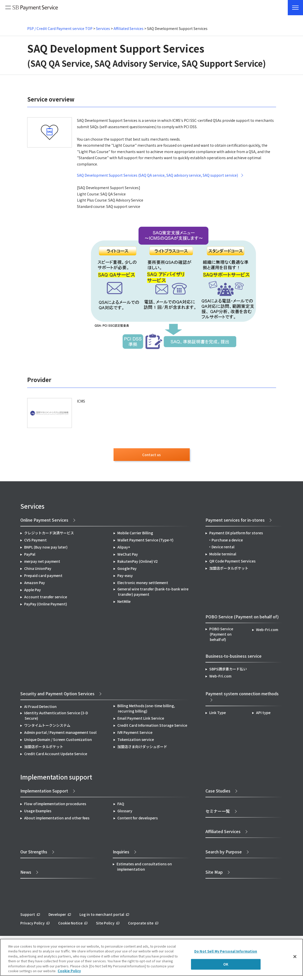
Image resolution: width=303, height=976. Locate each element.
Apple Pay (32, 591)
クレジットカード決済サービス (49, 534)
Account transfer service (45, 598)
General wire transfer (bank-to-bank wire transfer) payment (152, 593)
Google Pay (127, 569)
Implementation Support (44, 792)
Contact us (151, 455)
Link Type (217, 714)
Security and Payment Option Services (57, 695)
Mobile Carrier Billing (135, 534)
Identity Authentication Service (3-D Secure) (56, 717)
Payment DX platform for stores (236, 534)
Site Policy (105, 924)
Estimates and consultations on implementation (144, 868)
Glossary (124, 812)
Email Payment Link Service (140, 719)
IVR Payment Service (134, 733)
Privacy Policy (32, 924)
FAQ (120, 805)
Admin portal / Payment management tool (60, 733)
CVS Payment (35, 541)
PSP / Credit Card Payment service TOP (59, 28)
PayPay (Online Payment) (45, 605)
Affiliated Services (128, 28)
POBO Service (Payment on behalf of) (221, 635)
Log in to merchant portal (101, 915)
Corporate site (140, 924)
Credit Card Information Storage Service (152, 726)
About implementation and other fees (56, 819)
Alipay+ (123, 548)
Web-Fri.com (267, 631)
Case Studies (217, 792)
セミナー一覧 (217, 812)
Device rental (223, 548)
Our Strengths (33, 853)
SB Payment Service (31, 8)
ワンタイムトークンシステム (47, 726)
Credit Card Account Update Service (55, 755)
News (25, 873)
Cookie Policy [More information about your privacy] (69, 970)
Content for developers (137, 819)
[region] (151, 957)
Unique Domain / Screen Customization (58, 740)
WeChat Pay (127, 555)
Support (27, 915)
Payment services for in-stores (235, 521)
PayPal (29, 555)
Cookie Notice (70, 924)
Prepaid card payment (43, 577)
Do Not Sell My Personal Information (225, 951)
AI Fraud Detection (40, 707)
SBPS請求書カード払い (228, 670)
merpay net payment (42, 562)
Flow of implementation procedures (55, 805)
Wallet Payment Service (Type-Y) (145, 541)
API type (263, 714)
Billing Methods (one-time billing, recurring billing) (146, 710)
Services (103, 28)
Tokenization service (135, 740)
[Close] (294, 956)
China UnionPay (37, 569)
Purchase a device (227, 541)
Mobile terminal (222, 555)
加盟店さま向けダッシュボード (142, 748)
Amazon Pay (34, 584)
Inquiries (121, 853)
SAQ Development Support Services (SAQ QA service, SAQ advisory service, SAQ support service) (157, 175)
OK (225, 964)
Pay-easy (125, 577)
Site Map (214, 873)
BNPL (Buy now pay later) (46, 548)
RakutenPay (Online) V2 (137, 562)
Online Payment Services (44, 521)
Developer (57, 915)
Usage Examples (37, 812)
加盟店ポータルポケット (43, 748)
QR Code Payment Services (232, 562)
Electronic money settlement (142, 584)
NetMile (124, 602)
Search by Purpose (223, 853)
